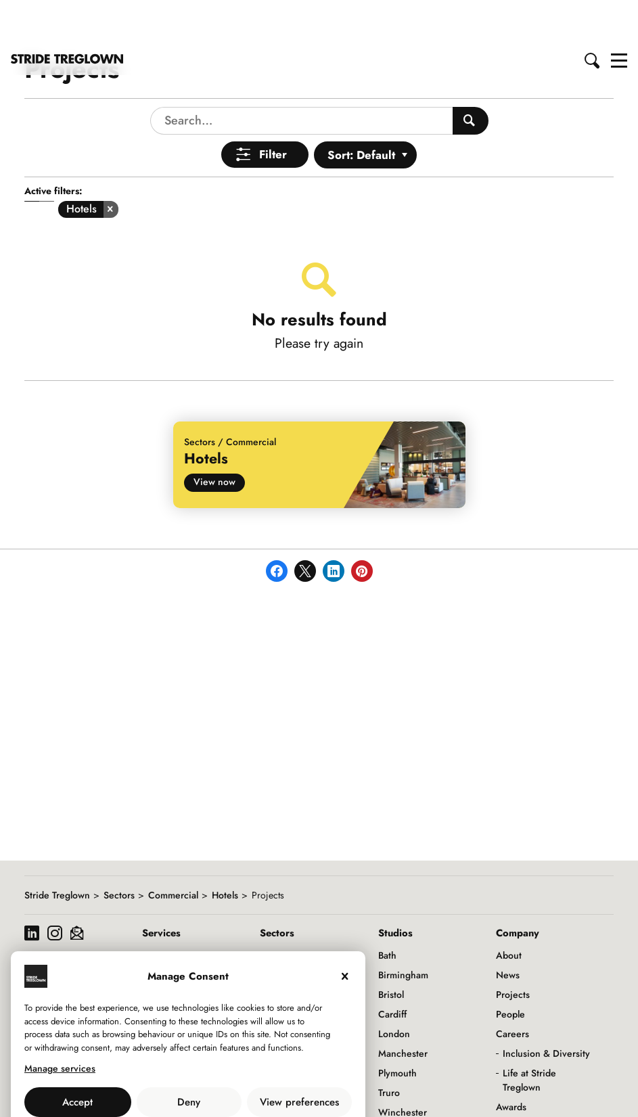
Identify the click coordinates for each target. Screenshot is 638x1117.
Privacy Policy (225, 1087)
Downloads (519, 1082)
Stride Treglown (57, 850)
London (394, 989)
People (510, 969)
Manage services (59, 1023)
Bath (387, 910)
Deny (188, 1057)
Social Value (521, 1101)
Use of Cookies (153, 1087)
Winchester (402, 1067)
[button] (593, 15)
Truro (389, 1048)
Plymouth (397, 1028)
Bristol (391, 950)
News (508, 930)
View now (214, 437)
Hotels (225, 850)
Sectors (119, 850)
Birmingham (403, 930)
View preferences (299, 1057)
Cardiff (392, 969)
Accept (77, 1057)
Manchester (403, 1009)
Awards (511, 1062)
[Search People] (470, 76)
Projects (513, 950)
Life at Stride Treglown (529, 1035)
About (509, 910)
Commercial (173, 850)
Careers (512, 989)
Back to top (614, 1095)
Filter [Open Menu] (273, 109)
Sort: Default (361, 110)
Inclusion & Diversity (546, 1009)
